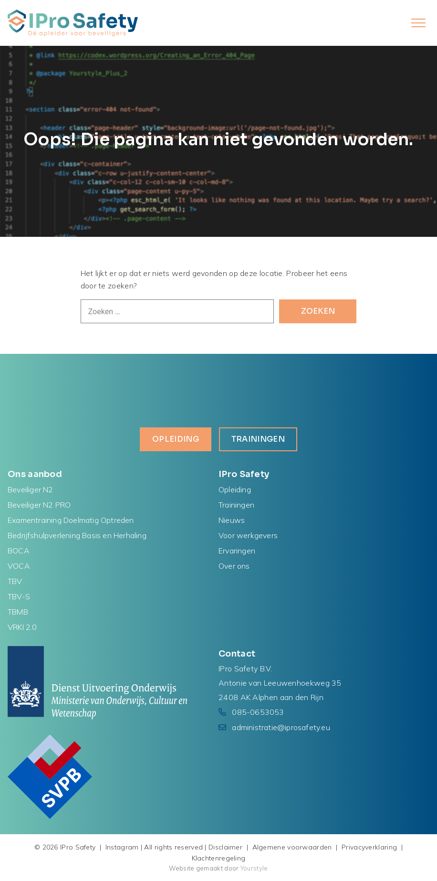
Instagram (122, 847)
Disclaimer (225, 847)
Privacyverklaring (369, 847)
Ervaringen (236, 550)
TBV (15, 581)
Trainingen (258, 439)
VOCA (19, 566)
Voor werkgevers (248, 535)
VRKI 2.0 (22, 627)
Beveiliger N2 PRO (39, 504)
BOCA (19, 550)
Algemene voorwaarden (292, 847)
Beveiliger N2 (30, 489)
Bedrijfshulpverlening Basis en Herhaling (77, 535)
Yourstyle (253, 868)
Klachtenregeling (219, 858)
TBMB (18, 611)
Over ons (234, 566)
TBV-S (19, 596)
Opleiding (175, 439)
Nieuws (231, 520)
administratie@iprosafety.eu (281, 727)
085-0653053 (258, 712)
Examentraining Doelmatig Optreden (71, 520)
